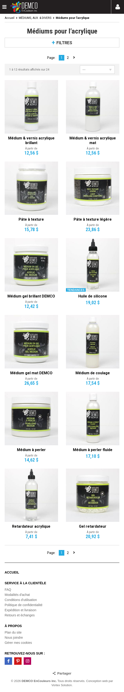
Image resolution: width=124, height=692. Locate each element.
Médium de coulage (92, 373)
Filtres (64, 42)
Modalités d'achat (17, 595)
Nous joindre (14, 637)
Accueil (9, 18)
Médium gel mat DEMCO (31, 373)
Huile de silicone (92, 296)
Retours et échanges (20, 615)
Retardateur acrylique (31, 526)
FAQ (8, 589)
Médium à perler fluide (92, 450)
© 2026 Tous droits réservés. (48, 681)
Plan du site (13, 632)
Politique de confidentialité (23, 605)
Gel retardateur (92, 526)
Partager (64, 673)
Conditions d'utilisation (21, 600)
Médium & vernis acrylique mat (92, 140)
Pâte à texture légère (93, 219)
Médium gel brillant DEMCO (31, 296)
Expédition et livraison (20, 610)
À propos (13, 626)
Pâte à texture (31, 219)
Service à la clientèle (25, 583)
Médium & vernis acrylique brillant (31, 140)
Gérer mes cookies (18, 643)
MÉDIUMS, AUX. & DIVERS (35, 18)
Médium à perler (31, 450)
